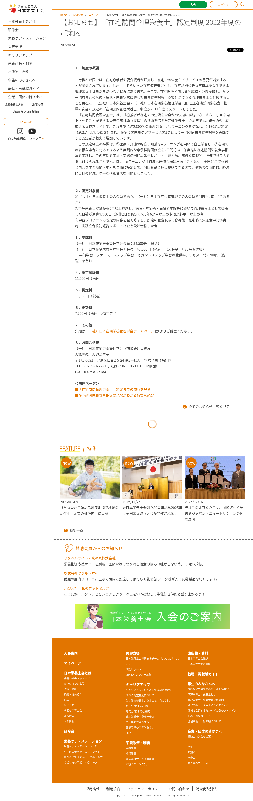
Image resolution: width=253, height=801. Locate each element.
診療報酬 (131, 748)
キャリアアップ (20, 54)
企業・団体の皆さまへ (25, 96)
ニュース (93, 15)
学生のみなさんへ (22, 80)
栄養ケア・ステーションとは (80, 746)
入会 (193, 4)
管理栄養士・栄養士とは (202, 694)
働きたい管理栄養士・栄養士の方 (83, 757)
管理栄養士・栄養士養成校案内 (206, 700)
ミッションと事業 (74, 684)
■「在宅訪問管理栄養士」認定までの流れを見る (113, 389)
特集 (190, 747)
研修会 (13, 29)
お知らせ (78, 15)
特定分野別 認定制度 (138, 706)
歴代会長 (69, 705)
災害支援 (15, 46)
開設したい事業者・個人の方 (80, 762)
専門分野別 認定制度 (138, 711)
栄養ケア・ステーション (27, 38)
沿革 (66, 700)
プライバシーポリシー (144, 788)
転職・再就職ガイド (23, 88)
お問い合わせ (178, 788)
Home (63, 15)
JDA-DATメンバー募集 (138, 675)
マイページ (72, 663)
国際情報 (69, 721)
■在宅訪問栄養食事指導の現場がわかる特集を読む (114, 395)
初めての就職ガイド (199, 716)
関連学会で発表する (137, 722)
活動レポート (133, 669)
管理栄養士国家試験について (204, 721)
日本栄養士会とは (22, 21)
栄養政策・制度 (20, 63)
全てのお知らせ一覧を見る (206, 406)
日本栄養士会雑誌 (198, 658)
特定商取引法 (206, 788)
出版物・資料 (18, 71)
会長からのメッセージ (77, 678)
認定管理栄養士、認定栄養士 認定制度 (148, 701)
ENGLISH (26, 121)
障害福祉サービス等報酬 (140, 759)
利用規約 (113, 788)
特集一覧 (73, 530)
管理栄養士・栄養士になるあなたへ (208, 705)
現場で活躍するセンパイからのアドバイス (212, 710)
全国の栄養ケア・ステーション (82, 752)
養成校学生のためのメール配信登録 (208, 689)
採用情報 (92, 788)
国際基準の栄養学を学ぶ (140, 727)
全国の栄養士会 (73, 710)
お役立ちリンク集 (136, 764)
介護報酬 (131, 753)
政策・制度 (70, 689)
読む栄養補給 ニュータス (26, 138)
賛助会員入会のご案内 (200, 736)
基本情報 (69, 716)
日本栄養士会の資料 (199, 664)
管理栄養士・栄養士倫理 (140, 717)
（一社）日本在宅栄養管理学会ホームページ (119, 330)
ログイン (224, 4)
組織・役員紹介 (73, 694)
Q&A (128, 733)
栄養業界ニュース (198, 763)
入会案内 (71, 653)
